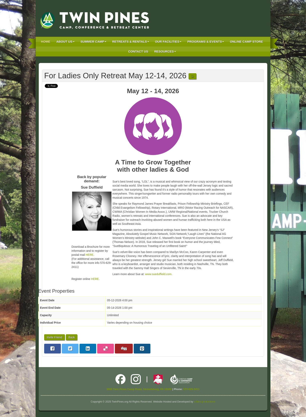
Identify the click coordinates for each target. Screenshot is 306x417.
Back (71, 337)
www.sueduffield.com (158, 274)
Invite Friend (54, 337)
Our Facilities (168, 41)
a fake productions (204, 401)
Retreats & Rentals (130, 41)
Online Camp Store (246, 41)
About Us (65, 41)
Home (45, 41)
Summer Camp (93, 41)
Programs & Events (205, 41)
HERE (90, 254)
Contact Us (138, 51)
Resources (165, 51)
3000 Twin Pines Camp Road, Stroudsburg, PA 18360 (138, 389)
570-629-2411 (191, 389)
